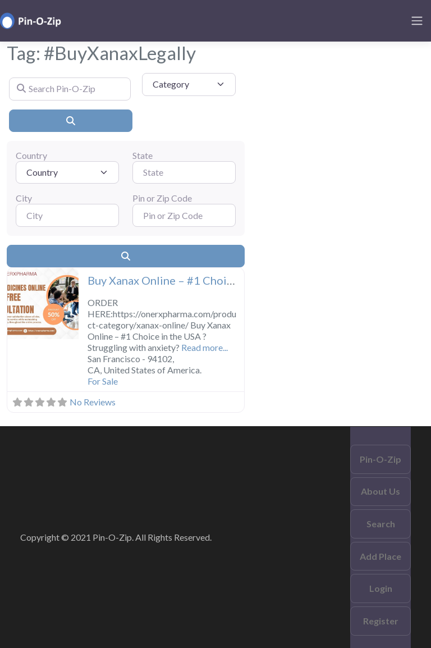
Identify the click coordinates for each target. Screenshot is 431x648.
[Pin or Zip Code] (184, 215)
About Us (380, 491)
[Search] (70, 120)
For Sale (103, 381)
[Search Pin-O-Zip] (70, 88)
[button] (12, 304)
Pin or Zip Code (162, 198)
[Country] (67, 172)
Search (380, 523)
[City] (67, 215)
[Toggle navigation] (417, 21)
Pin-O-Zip (380, 459)
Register (380, 620)
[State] (184, 172)
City (24, 198)
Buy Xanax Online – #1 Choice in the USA (191, 280)
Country (31, 155)
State (142, 155)
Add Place (380, 556)
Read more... (204, 347)
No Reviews (93, 401)
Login (380, 588)
